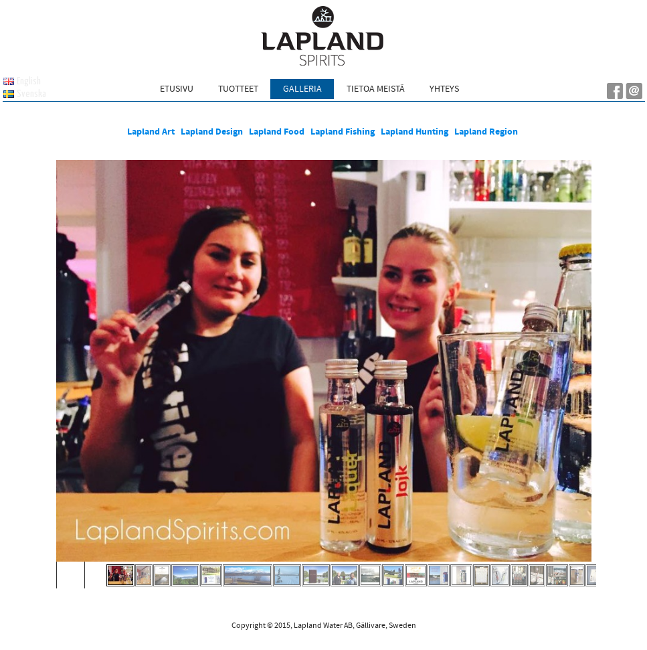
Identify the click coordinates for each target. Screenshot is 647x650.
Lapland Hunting (414, 132)
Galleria (302, 89)
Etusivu (176, 89)
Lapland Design (212, 132)
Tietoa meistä (376, 89)
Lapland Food (276, 132)
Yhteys (444, 89)
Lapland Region (487, 132)
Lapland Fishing (342, 132)
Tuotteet (238, 89)
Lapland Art (151, 132)
